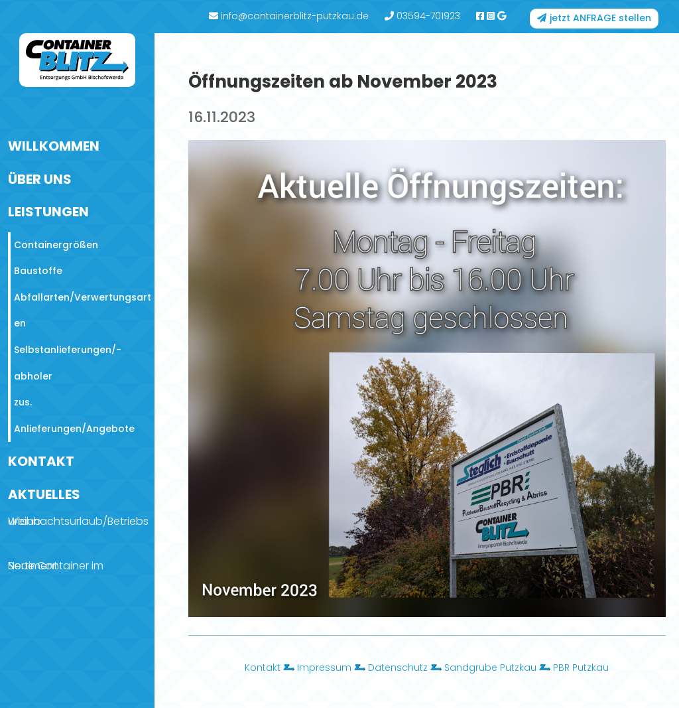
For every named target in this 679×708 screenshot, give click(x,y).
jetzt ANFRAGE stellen (600, 18)
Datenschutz (398, 667)
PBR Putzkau (581, 667)
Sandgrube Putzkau (490, 667)
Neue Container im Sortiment (55, 565)
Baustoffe (38, 270)
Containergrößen (56, 244)
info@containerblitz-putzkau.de (289, 16)
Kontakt (262, 667)
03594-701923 (422, 16)
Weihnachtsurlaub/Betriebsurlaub (78, 521)
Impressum (324, 667)
